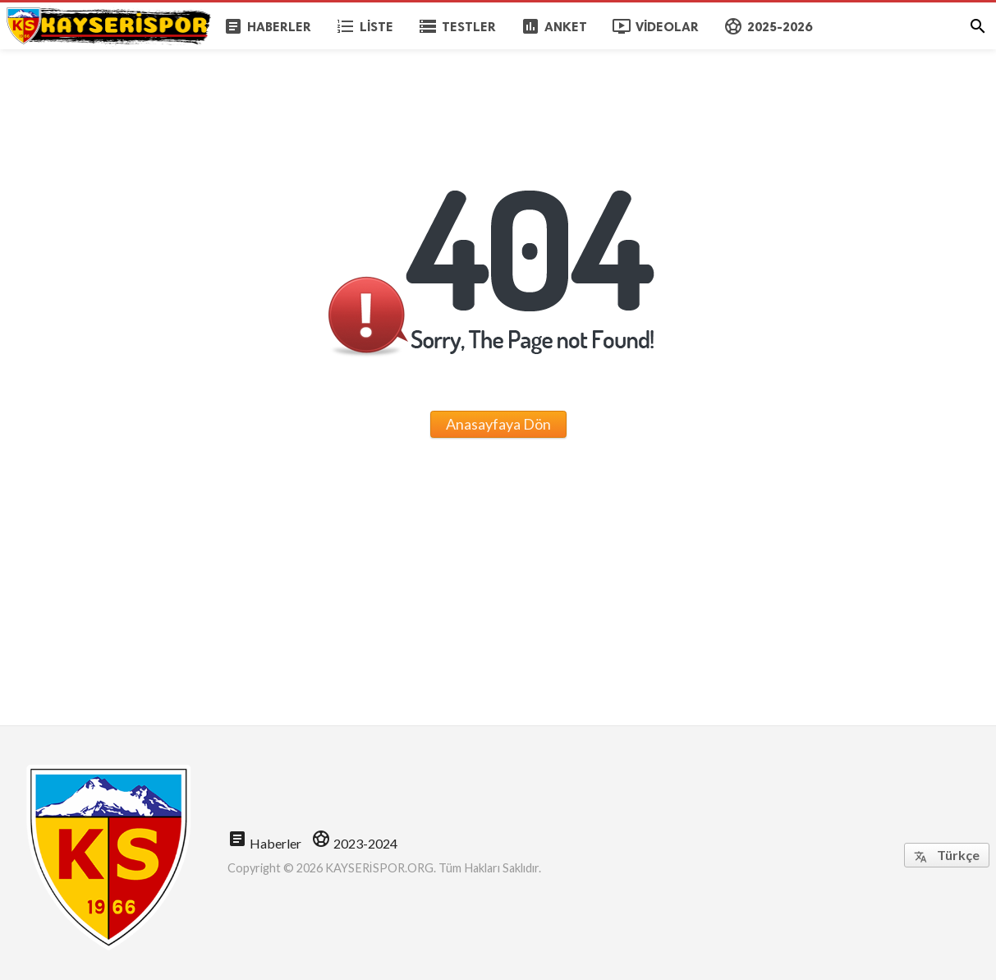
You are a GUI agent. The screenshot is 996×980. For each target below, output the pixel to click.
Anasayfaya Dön (498, 424)
